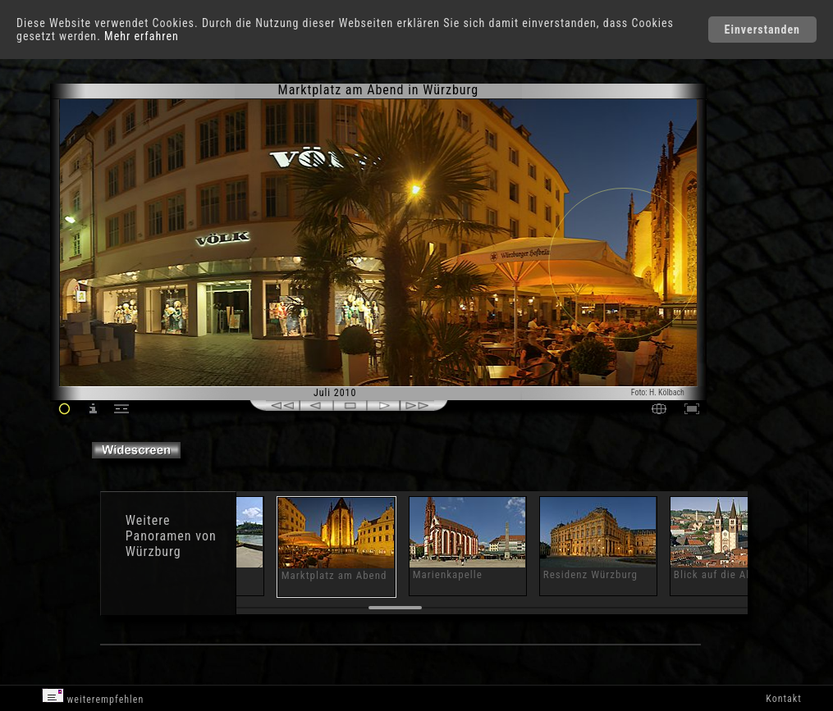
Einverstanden (762, 29)
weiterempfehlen (93, 696)
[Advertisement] (773, 221)
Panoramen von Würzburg (171, 543)
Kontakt (783, 698)
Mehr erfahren (141, 36)
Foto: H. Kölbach (657, 392)
